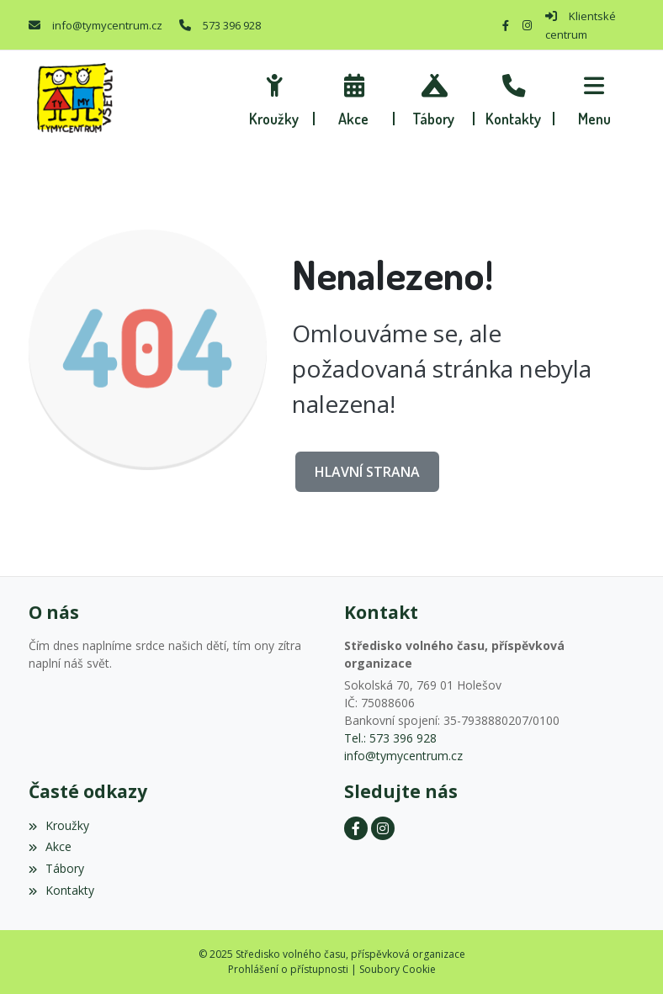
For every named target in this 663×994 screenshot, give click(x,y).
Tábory (56, 868)
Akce (50, 846)
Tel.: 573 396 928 (390, 738)
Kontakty (61, 890)
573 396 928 (232, 25)
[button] (594, 97)
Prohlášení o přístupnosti (288, 969)
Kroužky (59, 825)
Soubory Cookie (397, 969)
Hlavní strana (367, 472)
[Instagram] (527, 25)
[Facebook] (505, 25)
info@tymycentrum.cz (107, 25)
